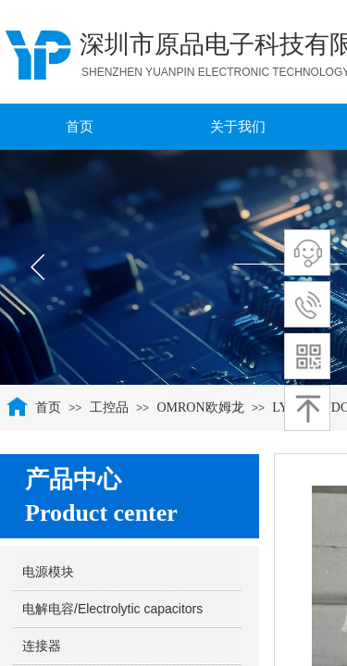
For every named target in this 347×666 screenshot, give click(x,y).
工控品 (109, 407)
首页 (48, 407)
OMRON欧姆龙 (199, 407)
